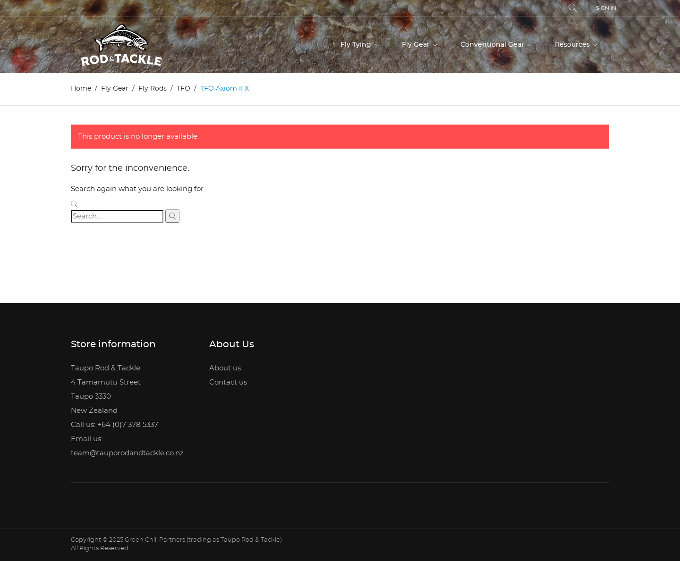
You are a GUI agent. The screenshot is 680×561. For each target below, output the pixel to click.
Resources (573, 45)
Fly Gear (417, 45)
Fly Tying (356, 45)
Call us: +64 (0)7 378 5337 (114, 424)
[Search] (117, 216)
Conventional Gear (493, 45)
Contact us (228, 382)
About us (225, 368)
